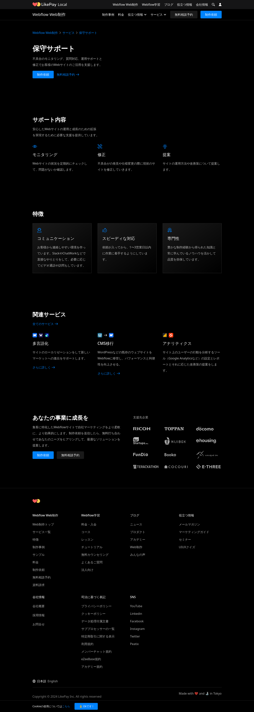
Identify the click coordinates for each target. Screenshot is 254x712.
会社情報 (202, 4)
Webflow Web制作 (125, 4)
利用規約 (87, 644)
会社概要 (39, 606)
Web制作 (136, 547)
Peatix (134, 644)
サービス (68, 33)
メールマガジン (189, 524)
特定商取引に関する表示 (98, 636)
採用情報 (39, 615)
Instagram (137, 629)
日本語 (41, 681)
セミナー (185, 539)
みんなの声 (137, 555)
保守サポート (88, 33)
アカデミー (137, 539)
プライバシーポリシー (96, 606)
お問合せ (39, 624)
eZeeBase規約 (91, 659)
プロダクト (137, 532)
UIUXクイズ (187, 547)
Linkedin (136, 614)
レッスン (87, 539)
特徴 (36, 539)
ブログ (168, 4)
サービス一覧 (42, 532)
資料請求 (39, 585)
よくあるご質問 (92, 562)
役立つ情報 (184, 4)
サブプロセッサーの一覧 (98, 629)
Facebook (137, 621)
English (53, 681)
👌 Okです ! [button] (86, 706)
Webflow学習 (151, 4)
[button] (213, 4)
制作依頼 (211, 14)
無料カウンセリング (95, 555)
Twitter (135, 636)
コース (85, 532)
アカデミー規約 (92, 667)
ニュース (136, 524)
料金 (121, 14)
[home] (44, 4)
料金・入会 (88, 524)
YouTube (136, 606)
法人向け (87, 570)
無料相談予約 (184, 14)
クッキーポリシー (93, 614)
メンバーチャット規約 (96, 651)
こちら (66, 706)
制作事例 (108, 14)
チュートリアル (92, 547)
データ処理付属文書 (95, 621)
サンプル (39, 555)
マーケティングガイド (194, 532)
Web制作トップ (43, 524)
